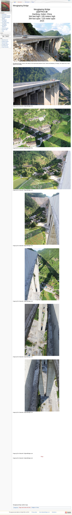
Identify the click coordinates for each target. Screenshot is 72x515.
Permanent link (5, 45)
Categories (15, 507)
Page (15, 2)
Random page (4, 29)
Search (1, 33)
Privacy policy (34, 512)
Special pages (4, 42)
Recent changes (5, 28)
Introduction (4, 14)
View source (27, 2)
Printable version (5, 44)
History (33, 2)
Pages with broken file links (25, 507)
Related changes (5, 41)
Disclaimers (54, 512)
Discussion (20, 2)
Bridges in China (35, 507)
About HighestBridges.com (44, 512)
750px (42, 456)
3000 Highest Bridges (6, 15)
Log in (69, 0)
